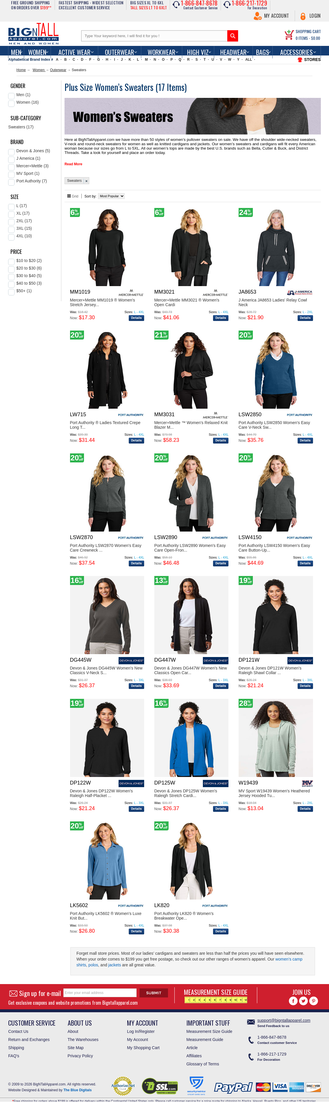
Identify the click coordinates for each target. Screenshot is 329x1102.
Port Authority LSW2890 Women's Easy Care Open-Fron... (190, 542)
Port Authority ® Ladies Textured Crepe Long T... (105, 419)
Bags (262, 52)
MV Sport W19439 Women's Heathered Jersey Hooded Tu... (274, 788)
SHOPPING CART (308, 31)
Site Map (76, 1042)
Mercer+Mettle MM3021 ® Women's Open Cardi (186, 297)
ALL (248, 60)
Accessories (296, 52)
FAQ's (13, 1050)
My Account (276, 15)
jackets (114, 959)
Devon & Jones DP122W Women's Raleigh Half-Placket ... (101, 788)
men (16, 52)
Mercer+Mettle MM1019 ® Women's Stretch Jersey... (102, 297)
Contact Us (18, 1026)
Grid (75, 191)
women (37, 52)
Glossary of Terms (202, 1058)
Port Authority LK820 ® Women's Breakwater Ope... (184, 910)
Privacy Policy (80, 1050)
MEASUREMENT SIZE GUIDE (216, 990)
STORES (312, 59)
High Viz (198, 52)
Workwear (161, 52)
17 (162, 87)
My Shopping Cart (143, 1042)
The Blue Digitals (77, 1085)
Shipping (16, 1042)
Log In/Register (141, 1026)
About (73, 1026)
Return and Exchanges (28, 1034)
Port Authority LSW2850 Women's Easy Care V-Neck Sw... (274, 419)
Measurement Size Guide (209, 1026)
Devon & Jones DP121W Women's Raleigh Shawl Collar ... (270, 665)
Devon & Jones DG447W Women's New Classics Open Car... (190, 665)
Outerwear (119, 52)
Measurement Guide (204, 1034)
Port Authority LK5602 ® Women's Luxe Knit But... (106, 910)
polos (93, 959)
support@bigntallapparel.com (284, 1015)
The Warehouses (83, 1034)
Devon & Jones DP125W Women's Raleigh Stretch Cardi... (185, 788)
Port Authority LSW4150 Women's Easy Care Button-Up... (274, 542)
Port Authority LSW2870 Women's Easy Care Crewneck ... (106, 542)
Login (315, 15)
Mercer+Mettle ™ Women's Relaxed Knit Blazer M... (191, 419)
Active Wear (74, 52)
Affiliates (194, 1050)
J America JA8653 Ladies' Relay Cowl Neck (273, 297)
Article (192, 1042)
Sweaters (74, 175)
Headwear (233, 52)
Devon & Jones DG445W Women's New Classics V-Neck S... (106, 665)
